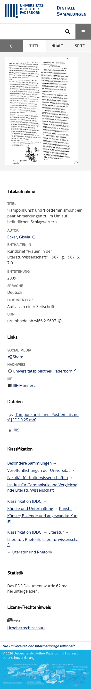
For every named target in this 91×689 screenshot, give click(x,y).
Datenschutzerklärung (18, 657)
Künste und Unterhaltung (30, 508)
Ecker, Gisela (18, 237)
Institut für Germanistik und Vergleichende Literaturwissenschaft (42, 487)
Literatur (56, 532)
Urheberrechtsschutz (26, 628)
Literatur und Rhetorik (32, 552)
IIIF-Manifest (24, 385)
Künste (65, 508)
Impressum (73, 653)
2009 (11, 278)
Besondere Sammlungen (29, 463)
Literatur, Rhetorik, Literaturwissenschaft (42, 542)
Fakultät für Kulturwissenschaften (37, 477)
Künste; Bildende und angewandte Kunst (42, 518)
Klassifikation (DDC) (24, 501)
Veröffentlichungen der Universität (38, 470)
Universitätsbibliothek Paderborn (38, 653)
